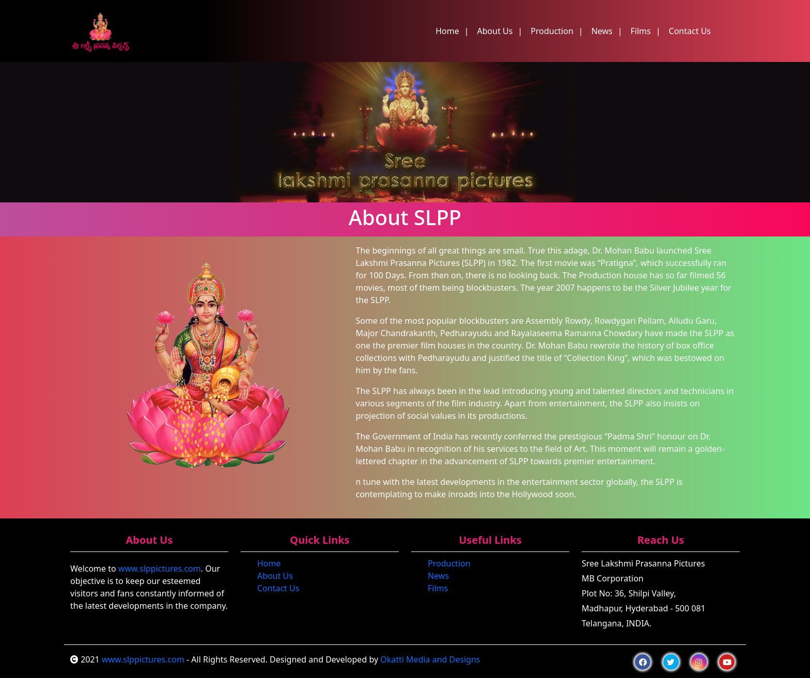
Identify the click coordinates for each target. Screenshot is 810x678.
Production (552, 31)
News (602, 31)
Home (447, 31)
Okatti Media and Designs (430, 659)
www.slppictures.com (159, 568)
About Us (495, 31)
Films (641, 31)
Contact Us (690, 31)
